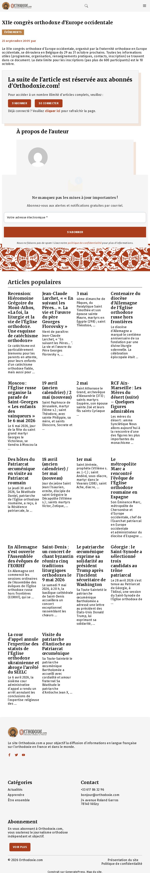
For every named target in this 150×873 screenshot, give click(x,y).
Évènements (13, 32)
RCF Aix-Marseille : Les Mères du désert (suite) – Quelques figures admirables (126, 397)
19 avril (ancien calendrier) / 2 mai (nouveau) (57, 390)
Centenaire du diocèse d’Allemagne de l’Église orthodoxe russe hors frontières (125, 307)
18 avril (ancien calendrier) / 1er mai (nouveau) (55, 469)
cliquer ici (52, 111)
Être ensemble (19, 800)
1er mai (84, 459)
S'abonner (19, 103)
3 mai (82, 293)
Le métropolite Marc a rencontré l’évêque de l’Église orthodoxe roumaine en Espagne (124, 478)
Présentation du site (123, 860)
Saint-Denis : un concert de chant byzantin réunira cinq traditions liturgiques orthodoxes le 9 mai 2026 (57, 563)
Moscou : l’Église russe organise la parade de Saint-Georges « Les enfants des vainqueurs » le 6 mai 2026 (23, 402)
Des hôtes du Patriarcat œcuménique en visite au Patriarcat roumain (21, 471)
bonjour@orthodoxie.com (100, 795)
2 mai (82, 383)
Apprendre (16, 795)
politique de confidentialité (85, 242)
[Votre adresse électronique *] (75, 217)
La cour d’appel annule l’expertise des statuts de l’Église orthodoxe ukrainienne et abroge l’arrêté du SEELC (23, 653)
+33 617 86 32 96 (92, 789)
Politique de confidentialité (121, 864)
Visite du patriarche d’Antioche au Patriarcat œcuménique (56, 644)
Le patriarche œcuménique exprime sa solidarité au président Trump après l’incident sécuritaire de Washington (91, 566)
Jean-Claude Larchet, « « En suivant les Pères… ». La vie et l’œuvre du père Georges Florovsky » (57, 310)
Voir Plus (20, 847)
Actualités (15, 789)
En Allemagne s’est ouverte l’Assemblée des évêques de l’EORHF (23, 556)
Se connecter (49, 103)
